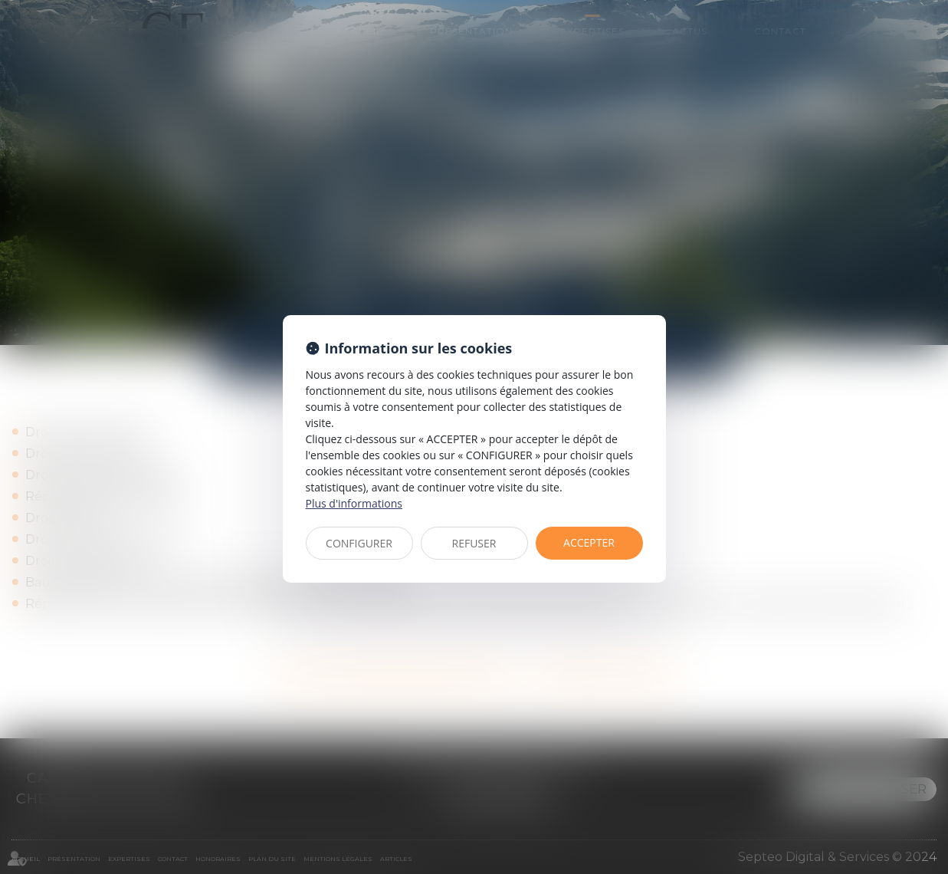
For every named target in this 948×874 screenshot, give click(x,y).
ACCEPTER (589, 542)
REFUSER (474, 543)
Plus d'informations (354, 503)
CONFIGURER (359, 543)
